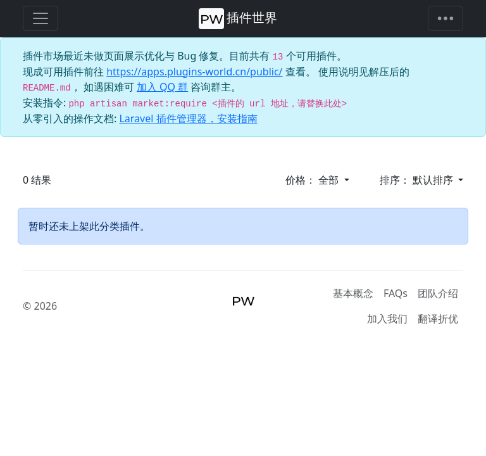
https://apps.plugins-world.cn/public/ (194, 72)
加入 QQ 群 (162, 87)
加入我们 (387, 319)
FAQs (395, 293)
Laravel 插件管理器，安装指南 (188, 118)
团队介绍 (438, 293)
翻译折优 (438, 319)
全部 (329, 180)
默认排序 (434, 180)
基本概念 (353, 293)
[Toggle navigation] (445, 18)
